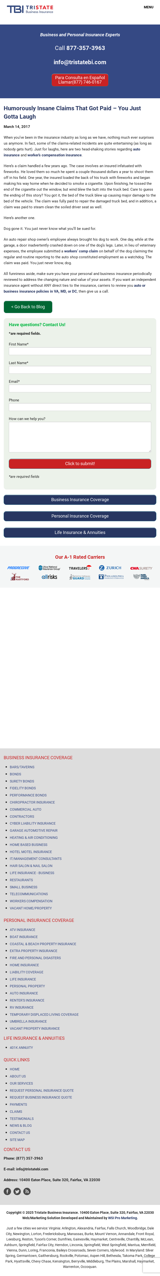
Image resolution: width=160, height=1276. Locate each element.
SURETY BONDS (22, 781)
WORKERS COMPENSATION (31, 901)
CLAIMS (16, 1112)
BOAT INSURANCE (24, 937)
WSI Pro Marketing (122, 1218)
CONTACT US (20, 1133)
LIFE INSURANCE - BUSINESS (32, 873)
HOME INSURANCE (24, 965)
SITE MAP (17, 1140)
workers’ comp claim (81, 251)
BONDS (15, 774)
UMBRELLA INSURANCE (28, 1021)
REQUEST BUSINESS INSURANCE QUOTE (41, 1097)
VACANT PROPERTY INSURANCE (35, 1028)
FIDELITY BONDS (23, 788)
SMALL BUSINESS (23, 887)
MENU (146, 7)
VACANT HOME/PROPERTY (31, 908)
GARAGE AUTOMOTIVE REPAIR (34, 830)
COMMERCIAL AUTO (25, 809)
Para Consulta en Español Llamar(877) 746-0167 (80, 80)
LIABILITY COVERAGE (26, 972)
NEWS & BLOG (21, 1125)
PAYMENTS (18, 1104)
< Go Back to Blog (28, 306)
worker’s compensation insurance (54, 155)
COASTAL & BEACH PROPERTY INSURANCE (43, 944)
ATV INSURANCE (22, 930)
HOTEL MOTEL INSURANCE (31, 852)
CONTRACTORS (22, 816)
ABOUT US (18, 1076)
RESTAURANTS (21, 880)
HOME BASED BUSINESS (28, 845)
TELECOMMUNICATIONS (29, 894)
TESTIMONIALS (22, 1119)
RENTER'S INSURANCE (27, 1000)
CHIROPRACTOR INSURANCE (32, 802)
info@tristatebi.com (80, 62)
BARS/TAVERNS (22, 767)
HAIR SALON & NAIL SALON (31, 866)
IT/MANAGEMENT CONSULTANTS (36, 859)
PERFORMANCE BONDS (28, 795)
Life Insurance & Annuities (80, 532)
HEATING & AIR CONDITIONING (34, 838)
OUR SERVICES (21, 1083)
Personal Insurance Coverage (80, 516)
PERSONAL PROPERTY (27, 986)
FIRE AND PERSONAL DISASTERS (35, 958)
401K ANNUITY (21, 1048)
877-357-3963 (85, 48)
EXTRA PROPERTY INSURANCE (33, 951)
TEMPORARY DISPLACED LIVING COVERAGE (44, 1014)
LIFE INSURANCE (23, 979)
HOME (15, 1069)
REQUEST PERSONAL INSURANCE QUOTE (42, 1090)
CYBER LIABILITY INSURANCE (33, 823)
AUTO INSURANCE (24, 993)
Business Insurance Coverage (80, 499)
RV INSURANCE (22, 1007)
